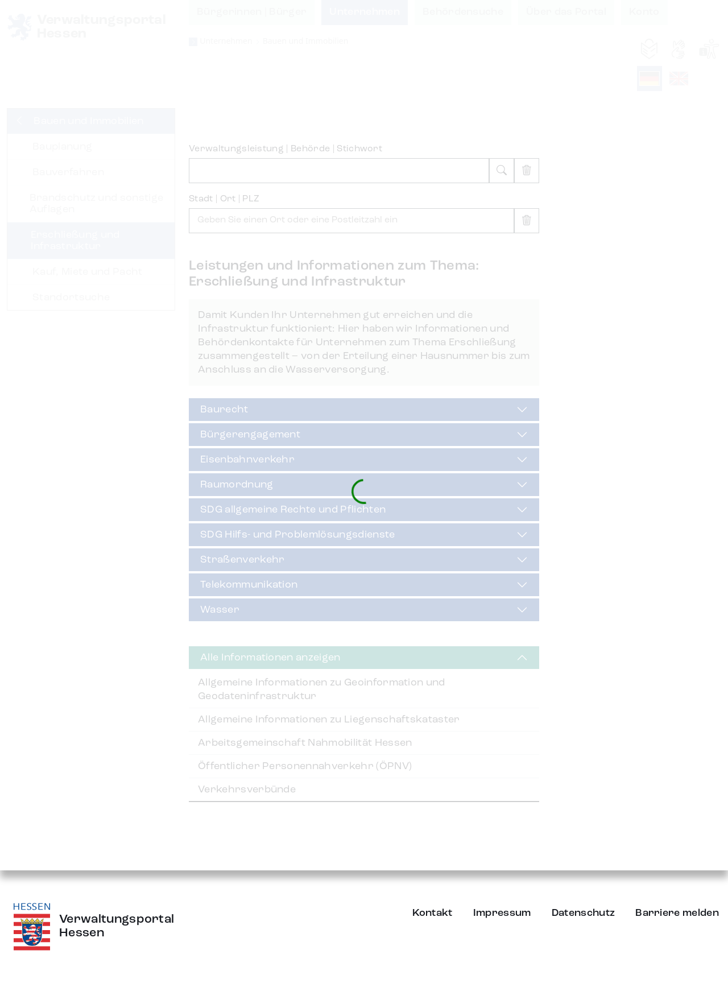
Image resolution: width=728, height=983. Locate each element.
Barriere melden (677, 913)
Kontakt (432, 913)
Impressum (502, 913)
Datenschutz (583, 913)
